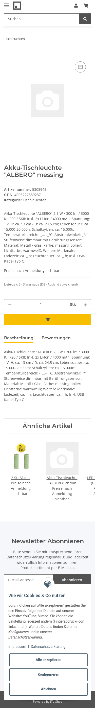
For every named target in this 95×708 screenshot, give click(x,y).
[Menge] (40, 304)
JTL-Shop (56, 701)
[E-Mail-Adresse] (28, 579)
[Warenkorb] (86, 6)
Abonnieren (72, 579)
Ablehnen (48, 689)
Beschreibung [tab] (18, 338)
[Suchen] (42, 18)
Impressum (17, 647)
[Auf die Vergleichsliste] (80, 67)
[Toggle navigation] (6, 3)
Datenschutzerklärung (25, 557)
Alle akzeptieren (48, 660)
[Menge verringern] (9, 304)
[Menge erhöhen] (85, 304)
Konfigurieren (48, 674)
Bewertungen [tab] (56, 338)
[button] (76, 6)
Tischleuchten (35, 200)
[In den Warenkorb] (8, 54)
